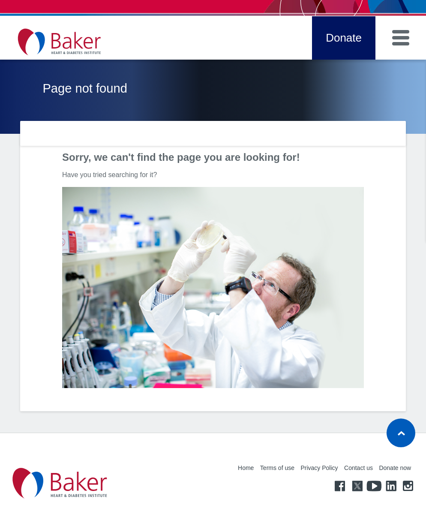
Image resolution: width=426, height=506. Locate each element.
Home (246, 467)
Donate (344, 37)
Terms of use (277, 467)
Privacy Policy (319, 467)
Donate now (395, 467)
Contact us (358, 467)
